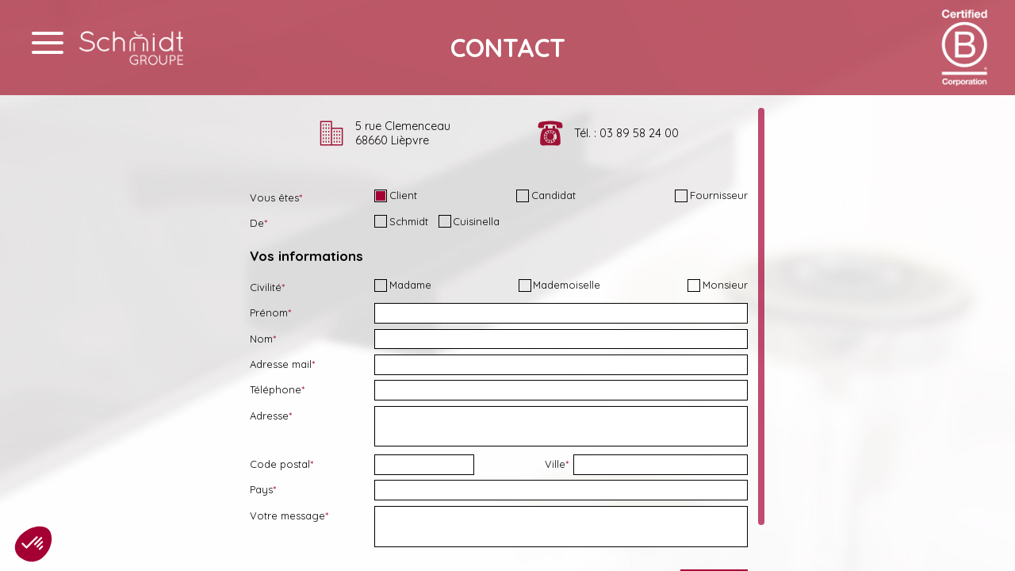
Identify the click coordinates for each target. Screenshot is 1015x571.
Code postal (280, 464)
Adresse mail (281, 364)
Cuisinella (469, 221)
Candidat (546, 195)
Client (395, 195)
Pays (261, 489)
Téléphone (275, 389)
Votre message (287, 515)
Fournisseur (711, 195)
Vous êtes (274, 197)
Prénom (269, 312)
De (257, 223)
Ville (555, 464)
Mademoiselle (560, 285)
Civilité (266, 287)
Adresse (269, 415)
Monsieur (718, 285)
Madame (402, 285)
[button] (33, 544)
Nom (261, 338)
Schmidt (401, 221)
